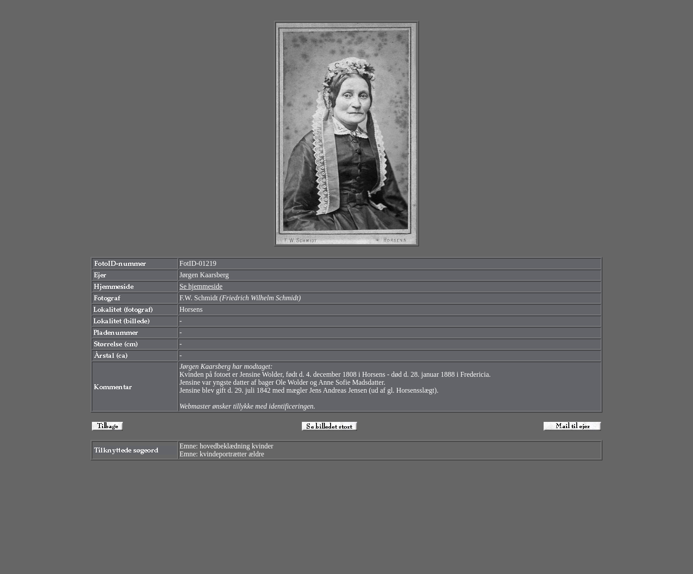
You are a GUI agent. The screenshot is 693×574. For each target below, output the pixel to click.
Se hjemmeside (200, 286)
